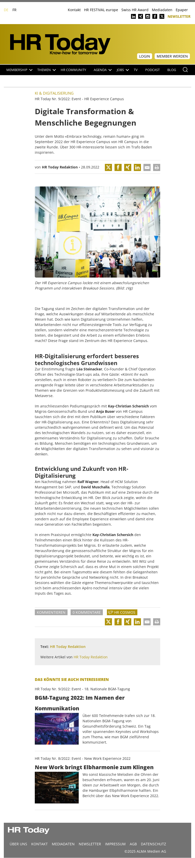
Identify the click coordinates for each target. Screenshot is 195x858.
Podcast (152, 70)
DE (6, 9)
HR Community (73, 70)
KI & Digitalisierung (54, 93)
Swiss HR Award (135, 9)
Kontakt (74, 9)
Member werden (172, 56)
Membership (19, 70)
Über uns (18, 844)
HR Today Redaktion (60, 167)
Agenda (103, 70)
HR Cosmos (124, 612)
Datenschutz (153, 844)
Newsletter (179, 16)
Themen (46, 70)
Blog (171, 70)
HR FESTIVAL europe (101, 9)
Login (144, 56)
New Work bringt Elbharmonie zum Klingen (94, 767)
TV (136, 70)
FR (14, 9)
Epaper (182, 9)
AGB (133, 844)
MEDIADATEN (63, 844)
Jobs (123, 70)
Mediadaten (162, 9)
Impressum (115, 844)
